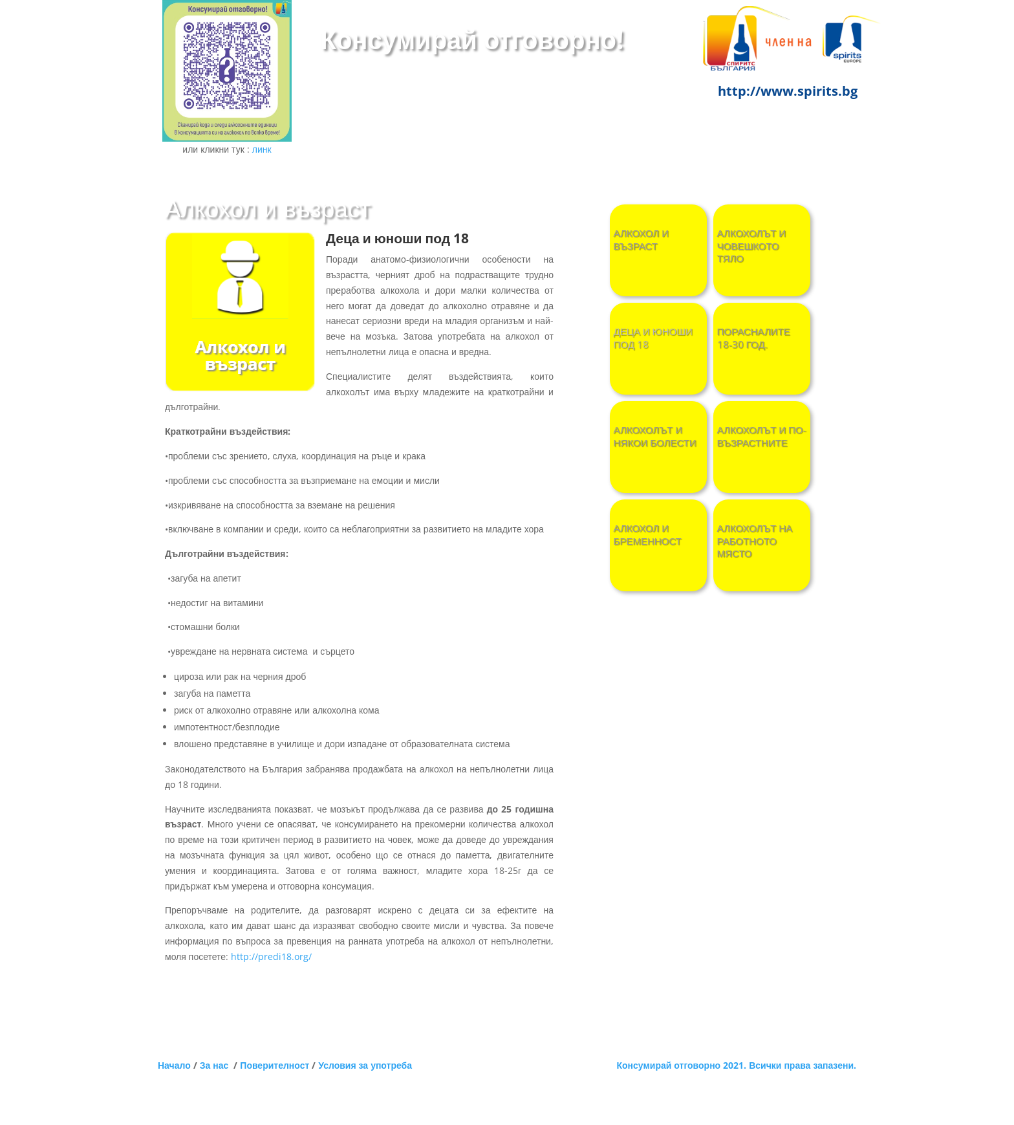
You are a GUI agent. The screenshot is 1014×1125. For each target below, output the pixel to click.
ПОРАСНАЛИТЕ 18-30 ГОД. (753, 338)
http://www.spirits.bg (788, 91)
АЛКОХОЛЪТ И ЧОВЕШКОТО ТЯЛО (751, 246)
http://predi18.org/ (271, 956)
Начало (174, 1065)
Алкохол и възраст (641, 239)
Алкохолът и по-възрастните (761, 436)
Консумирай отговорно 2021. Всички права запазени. (736, 1065)
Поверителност (274, 1065)
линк (262, 149)
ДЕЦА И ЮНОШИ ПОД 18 (653, 338)
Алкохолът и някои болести (655, 436)
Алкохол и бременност (648, 534)
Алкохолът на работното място (754, 541)
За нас (217, 1065)
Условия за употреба (365, 1065)
